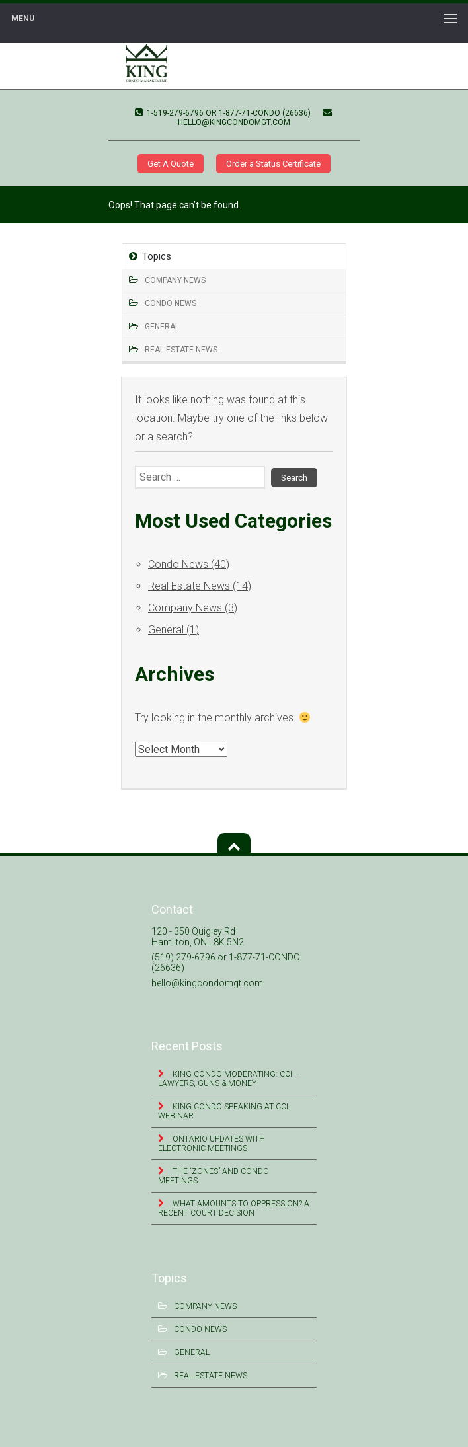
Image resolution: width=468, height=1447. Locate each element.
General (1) (173, 629)
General (162, 326)
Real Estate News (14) (199, 586)
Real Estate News (181, 349)
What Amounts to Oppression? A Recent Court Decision (233, 1208)
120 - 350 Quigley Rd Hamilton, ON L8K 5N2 (197, 936)
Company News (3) (192, 608)
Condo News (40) (188, 564)
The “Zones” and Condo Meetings (213, 1176)
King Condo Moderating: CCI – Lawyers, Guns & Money (228, 1079)
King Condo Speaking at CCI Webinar (223, 1111)
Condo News (170, 303)
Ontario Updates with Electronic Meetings (211, 1143)
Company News (175, 280)
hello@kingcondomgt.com (255, 117)
